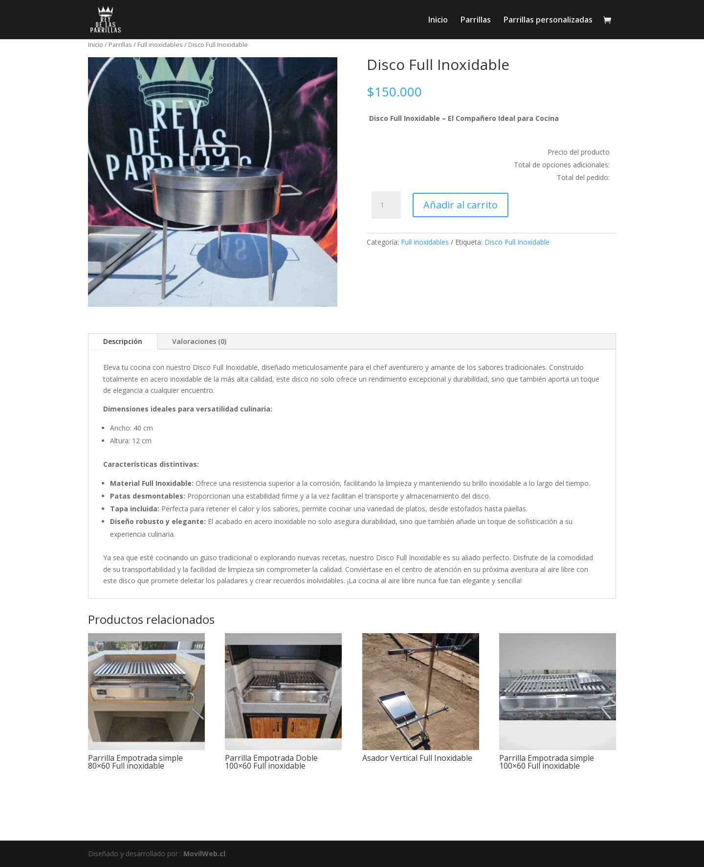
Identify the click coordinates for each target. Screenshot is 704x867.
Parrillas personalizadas (548, 20)
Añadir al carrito (460, 204)
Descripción (122, 341)
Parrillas (476, 20)
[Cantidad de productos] (386, 205)
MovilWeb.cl (204, 853)
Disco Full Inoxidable (517, 242)
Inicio (438, 20)
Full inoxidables (160, 44)
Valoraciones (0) (199, 341)
